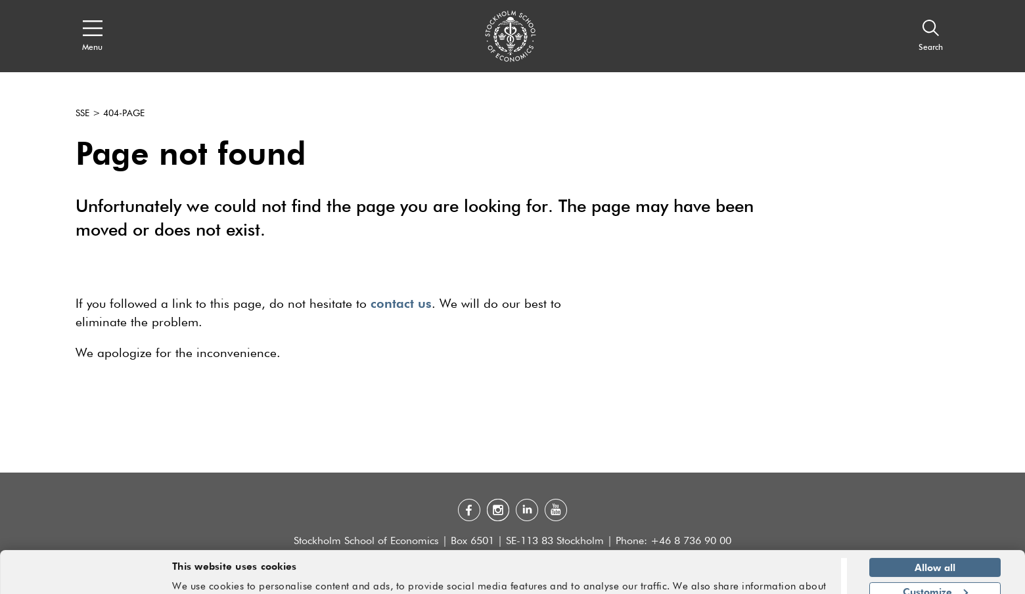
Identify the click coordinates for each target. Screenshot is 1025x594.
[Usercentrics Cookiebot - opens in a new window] (85, 576)
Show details (796, 578)
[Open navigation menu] (92, 36)
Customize (935, 551)
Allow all (935, 527)
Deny (934, 575)
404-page (124, 113)
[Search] (930, 36)
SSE (82, 113)
